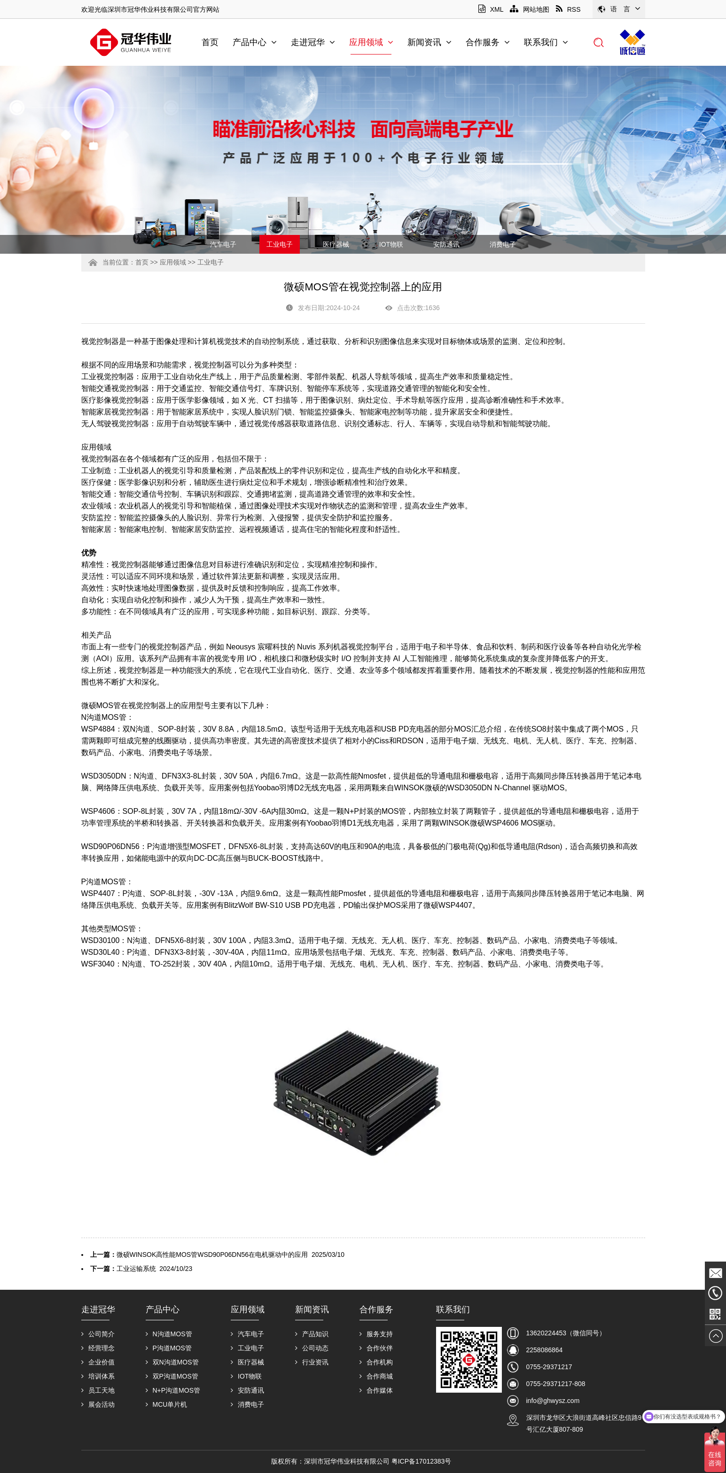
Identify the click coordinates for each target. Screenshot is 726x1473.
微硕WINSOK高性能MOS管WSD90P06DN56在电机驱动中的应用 (212, 1254)
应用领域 (371, 42)
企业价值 (98, 1362)
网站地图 (529, 9)
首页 (210, 42)
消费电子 (503, 244)
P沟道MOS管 (103, 882)
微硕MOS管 (101, 705)
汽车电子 (223, 244)
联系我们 (546, 42)
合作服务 (488, 42)
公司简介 (98, 1334)
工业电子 (279, 244)
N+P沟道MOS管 (173, 1390)
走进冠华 (313, 42)
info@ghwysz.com (553, 1400)
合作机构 (376, 1362)
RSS (568, 9)
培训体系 (98, 1376)
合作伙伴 (376, 1348)
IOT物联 (391, 244)
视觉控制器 (100, 341)
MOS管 (123, 929)
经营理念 (98, 1348)
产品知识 (311, 1334)
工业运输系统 (136, 1268)
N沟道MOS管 (103, 717)
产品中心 (255, 42)
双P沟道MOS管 (172, 1376)
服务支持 (376, 1334)
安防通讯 (446, 244)
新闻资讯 (429, 42)
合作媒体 (376, 1390)
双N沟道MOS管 (172, 1362)
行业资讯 (311, 1362)
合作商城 (376, 1376)
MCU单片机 (166, 1404)
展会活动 (98, 1404)
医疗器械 (336, 244)
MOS (615, 729)
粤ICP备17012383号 (421, 1461)
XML (490, 9)
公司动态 (311, 1348)
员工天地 (98, 1390)
